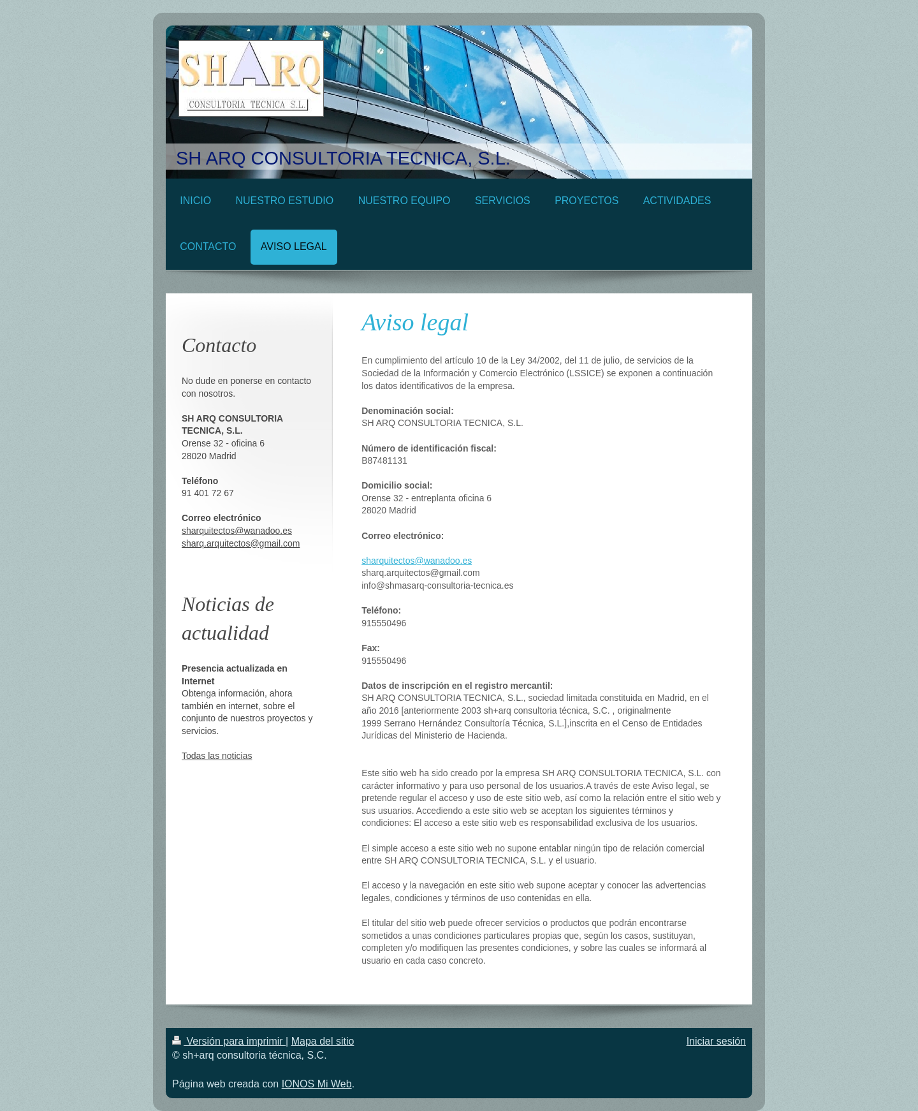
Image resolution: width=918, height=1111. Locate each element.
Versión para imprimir (229, 1041)
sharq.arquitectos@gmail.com (241, 543)
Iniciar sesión (716, 1041)
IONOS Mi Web (317, 1083)
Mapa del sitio (322, 1041)
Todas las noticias (217, 756)
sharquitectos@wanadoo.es (416, 561)
